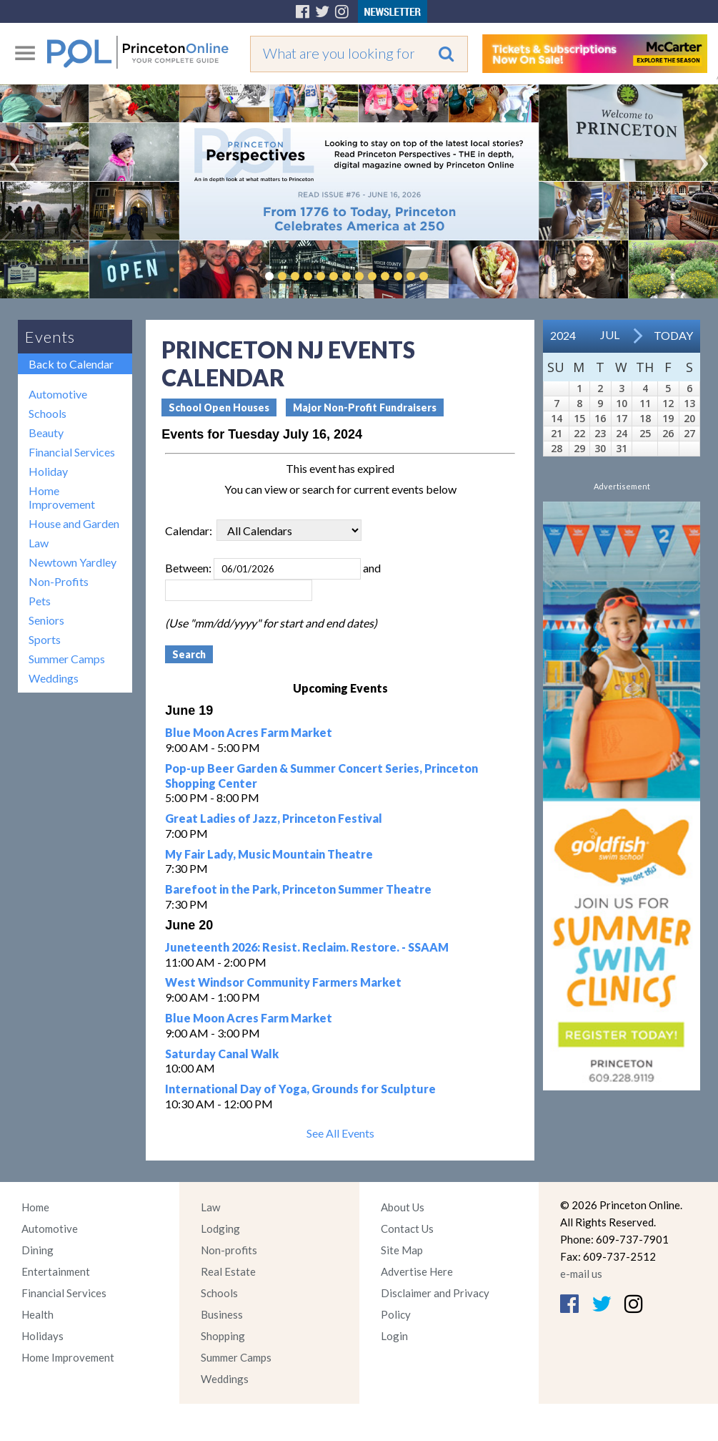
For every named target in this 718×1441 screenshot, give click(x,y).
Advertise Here (417, 1271)
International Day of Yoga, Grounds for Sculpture (300, 1088)
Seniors (46, 620)
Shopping (223, 1335)
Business (222, 1314)
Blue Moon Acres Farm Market (248, 732)
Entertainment (55, 1271)
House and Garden (74, 523)
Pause (445, 276)
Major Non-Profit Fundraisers (365, 407)
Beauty (46, 432)
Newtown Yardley (72, 562)
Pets (40, 600)
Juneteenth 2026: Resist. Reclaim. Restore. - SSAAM (307, 947)
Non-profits (229, 1250)
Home (35, 1207)
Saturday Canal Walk (222, 1053)
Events (50, 336)
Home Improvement (62, 497)
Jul (609, 334)
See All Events (340, 1133)
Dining (37, 1250)
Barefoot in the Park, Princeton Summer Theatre (298, 889)
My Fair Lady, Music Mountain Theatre (269, 854)
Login (394, 1335)
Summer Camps (67, 658)
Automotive (58, 394)
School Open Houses (219, 407)
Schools (47, 413)
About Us (402, 1207)
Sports (45, 639)
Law (39, 542)
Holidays (42, 1335)
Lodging (220, 1228)
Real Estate (228, 1271)
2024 (563, 335)
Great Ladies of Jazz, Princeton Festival (273, 818)
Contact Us (407, 1228)
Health (37, 1314)
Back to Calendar (71, 364)
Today (673, 335)
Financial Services (72, 452)
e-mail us (581, 1273)
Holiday (48, 471)
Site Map (402, 1250)
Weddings (54, 678)
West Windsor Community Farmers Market (283, 982)
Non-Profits (59, 581)
